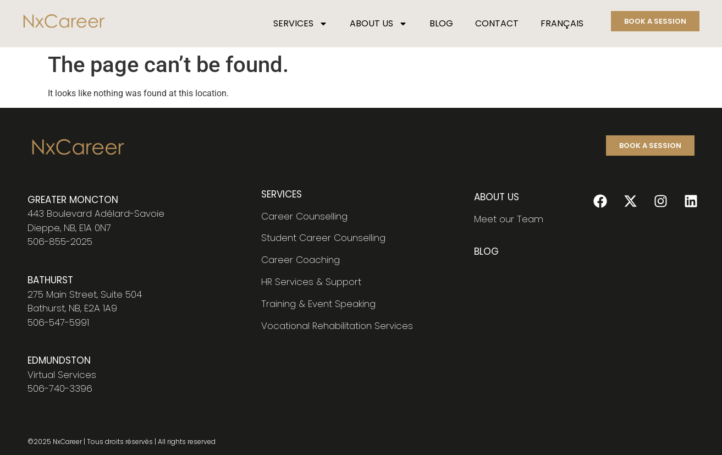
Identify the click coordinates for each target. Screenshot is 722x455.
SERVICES (300, 24)
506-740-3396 (59, 388)
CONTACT (497, 23)
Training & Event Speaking (318, 303)
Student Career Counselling (323, 237)
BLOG (441, 23)
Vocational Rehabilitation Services (337, 325)
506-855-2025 (59, 241)
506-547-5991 (58, 322)
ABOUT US (378, 24)
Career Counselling (304, 216)
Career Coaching (300, 259)
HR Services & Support (311, 281)
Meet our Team (508, 219)
